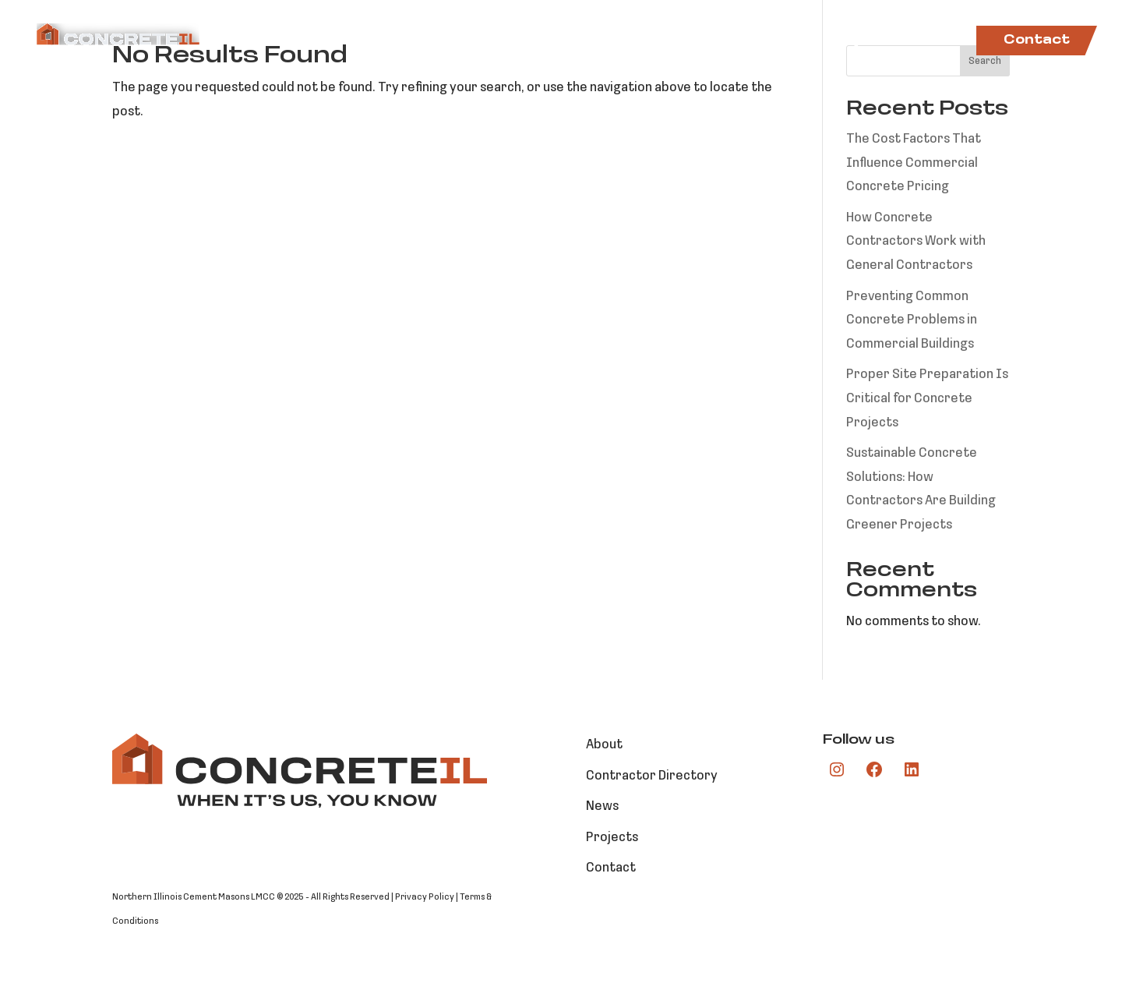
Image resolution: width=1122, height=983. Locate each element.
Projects (861, 41)
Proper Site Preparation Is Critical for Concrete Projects (927, 398)
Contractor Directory (721, 41)
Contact (1037, 40)
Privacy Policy (424, 897)
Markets (567, 41)
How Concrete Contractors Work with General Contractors (916, 241)
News (936, 41)
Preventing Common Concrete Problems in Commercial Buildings (911, 320)
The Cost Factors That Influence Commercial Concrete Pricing (913, 163)
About (491, 41)
